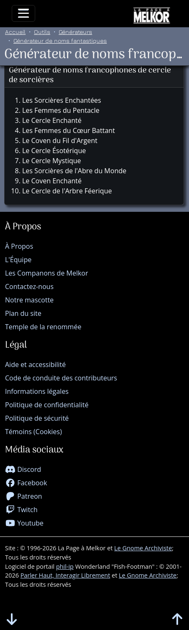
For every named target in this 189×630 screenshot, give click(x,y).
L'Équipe (18, 259)
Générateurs (75, 31)
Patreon (23, 496)
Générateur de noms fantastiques (60, 40)
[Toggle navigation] (23, 13)
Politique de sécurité (37, 418)
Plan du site (23, 313)
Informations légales (37, 391)
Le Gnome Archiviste (143, 548)
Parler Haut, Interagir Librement (65, 575)
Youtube (24, 523)
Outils (42, 31)
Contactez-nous (29, 286)
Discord (23, 469)
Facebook (26, 482)
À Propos (19, 246)
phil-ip (65, 566)
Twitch (21, 509)
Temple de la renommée (43, 326)
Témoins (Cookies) (33, 431)
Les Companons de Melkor (46, 273)
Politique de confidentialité (46, 404)
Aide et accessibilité (35, 364)
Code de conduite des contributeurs (61, 378)
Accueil (15, 31)
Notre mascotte (29, 300)
